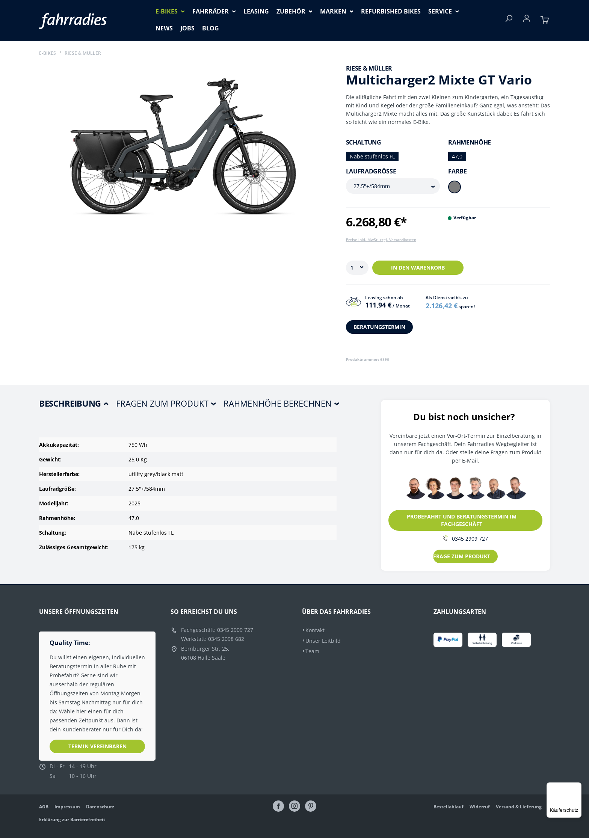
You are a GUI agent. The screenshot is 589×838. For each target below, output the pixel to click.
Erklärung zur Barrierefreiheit (72, 819)
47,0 (457, 156)
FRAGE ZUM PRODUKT (461, 556)
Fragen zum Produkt (162, 403)
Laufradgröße (371, 171)
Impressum (67, 806)
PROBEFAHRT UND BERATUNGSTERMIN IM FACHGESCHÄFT (462, 520)
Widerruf (480, 806)
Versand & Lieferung (519, 806)
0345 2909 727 (465, 538)
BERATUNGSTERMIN (379, 326)
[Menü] (576, 786)
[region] (185, 152)
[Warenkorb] (545, 20)
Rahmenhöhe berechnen (278, 403)
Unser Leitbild (323, 640)
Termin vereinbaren (97, 746)
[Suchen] (509, 20)
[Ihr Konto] (527, 20)
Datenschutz (100, 806)
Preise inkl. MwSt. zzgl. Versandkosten (381, 239)
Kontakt (315, 630)
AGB (43, 806)
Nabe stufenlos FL (372, 156)
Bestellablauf (448, 806)
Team (312, 651)
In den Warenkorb (418, 267)
